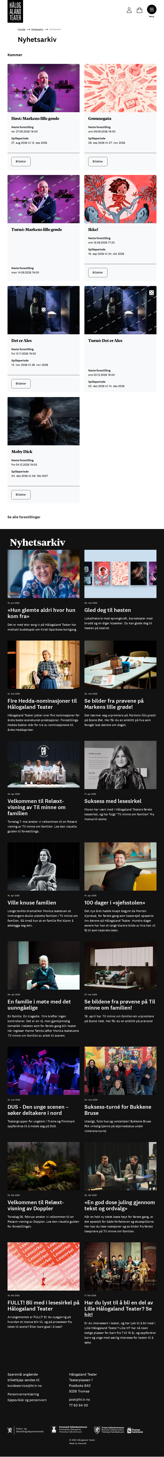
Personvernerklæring (23, 1394)
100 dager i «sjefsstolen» (114, 902)
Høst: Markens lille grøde (35, 118)
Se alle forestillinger (24, 517)
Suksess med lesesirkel (112, 801)
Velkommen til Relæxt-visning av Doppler (36, 1205)
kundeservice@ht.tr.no (25, 1386)
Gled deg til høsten (107, 610)
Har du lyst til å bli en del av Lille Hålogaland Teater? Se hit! (118, 1308)
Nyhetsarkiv (37, 29)
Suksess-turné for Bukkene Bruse (117, 1110)
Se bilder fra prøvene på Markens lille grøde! (114, 704)
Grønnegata (99, 118)
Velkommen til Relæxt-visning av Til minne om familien (37, 807)
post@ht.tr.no (80, 1399)
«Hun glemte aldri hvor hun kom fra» (41, 613)
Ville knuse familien (32, 902)
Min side (128, 10)
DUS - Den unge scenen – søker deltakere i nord (38, 1110)
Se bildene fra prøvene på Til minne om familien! (119, 1004)
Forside (21, 29)
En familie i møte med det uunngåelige (39, 1004)
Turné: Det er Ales (105, 340)
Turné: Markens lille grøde (36, 229)
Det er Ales (21, 340)
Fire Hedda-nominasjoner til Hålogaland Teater (42, 704)
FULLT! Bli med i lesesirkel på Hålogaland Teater (43, 1305)
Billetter (21, 161)
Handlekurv (138, 10)
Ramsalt (82, 1443)
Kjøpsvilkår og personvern (28, 1400)
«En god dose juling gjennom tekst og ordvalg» (119, 1205)
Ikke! (93, 229)
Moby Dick (21, 451)
